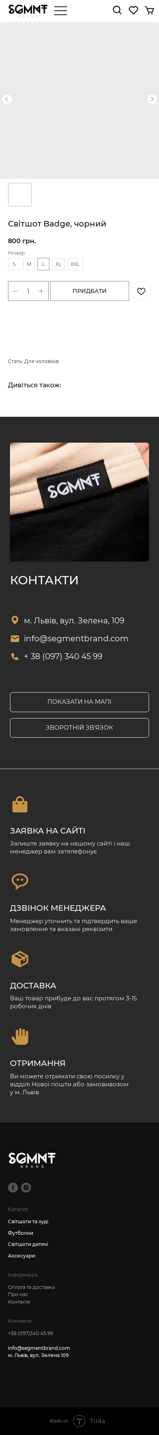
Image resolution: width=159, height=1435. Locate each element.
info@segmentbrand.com (76, 638)
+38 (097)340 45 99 (30, 1333)
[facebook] (13, 1188)
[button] (79, 728)
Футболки (20, 1233)
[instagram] (26, 1188)
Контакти (19, 1302)
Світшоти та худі (28, 1221)
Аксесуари (21, 1256)
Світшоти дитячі (28, 1244)
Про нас (18, 1294)
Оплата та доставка (31, 1287)
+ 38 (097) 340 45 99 (63, 656)
